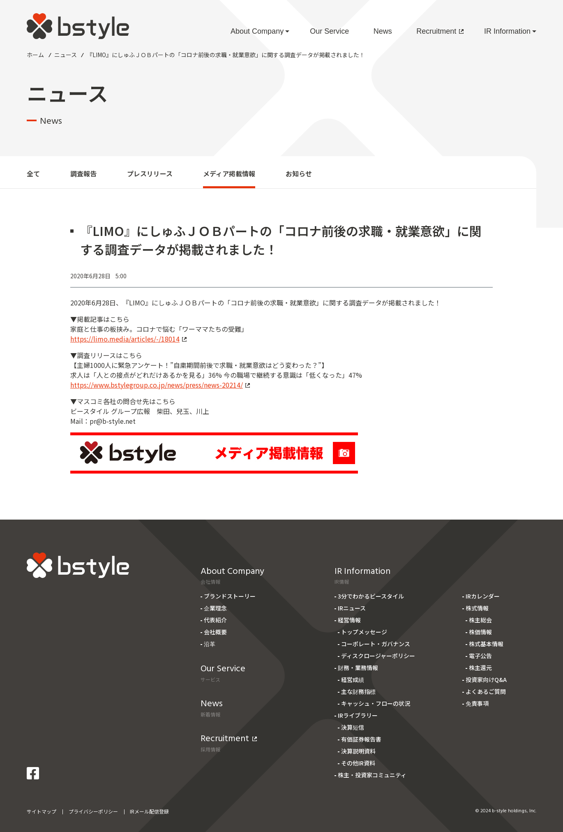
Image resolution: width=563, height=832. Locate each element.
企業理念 (215, 608)
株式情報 (477, 608)
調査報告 (83, 173)
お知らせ (299, 173)
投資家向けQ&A (486, 679)
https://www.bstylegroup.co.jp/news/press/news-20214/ (160, 385)
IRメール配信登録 (149, 811)
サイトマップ (41, 811)
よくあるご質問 (486, 691)
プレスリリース (150, 173)
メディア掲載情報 (229, 173)
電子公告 (480, 656)
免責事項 (477, 703)
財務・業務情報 (358, 667)
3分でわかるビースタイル (371, 596)
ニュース (65, 55)
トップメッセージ (364, 632)
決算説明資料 (358, 751)
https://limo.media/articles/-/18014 (128, 339)
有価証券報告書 (361, 739)
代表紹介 (215, 620)
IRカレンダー (483, 596)
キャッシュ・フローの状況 (375, 703)
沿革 (209, 644)
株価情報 (480, 632)
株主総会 (480, 620)
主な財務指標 (358, 691)
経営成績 (352, 679)
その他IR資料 (358, 763)
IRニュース (352, 608)
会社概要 (215, 632)
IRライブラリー (358, 715)
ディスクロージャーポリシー (378, 656)
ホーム (35, 55)
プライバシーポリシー (93, 811)
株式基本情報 (486, 644)
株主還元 (480, 667)
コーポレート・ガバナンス (375, 644)
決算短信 (352, 727)
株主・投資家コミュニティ (372, 775)
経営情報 (349, 620)
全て (33, 173)
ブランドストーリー (230, 596)
